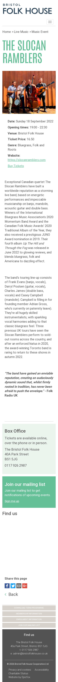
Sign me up (12, 501)
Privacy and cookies (20, 669)
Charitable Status (18, 673)
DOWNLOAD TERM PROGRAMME (29, 608)
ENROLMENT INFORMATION (29, 619)
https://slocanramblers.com (27, 160)
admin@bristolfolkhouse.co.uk (30, 653)
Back (11, 594)
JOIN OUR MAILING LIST (29, 625)
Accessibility (42, 669)
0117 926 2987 (30, 649)
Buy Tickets (16, 166)
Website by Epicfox (19, 677)
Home (6, 32)
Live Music (21, 32)
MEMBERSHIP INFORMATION (29, 613)
